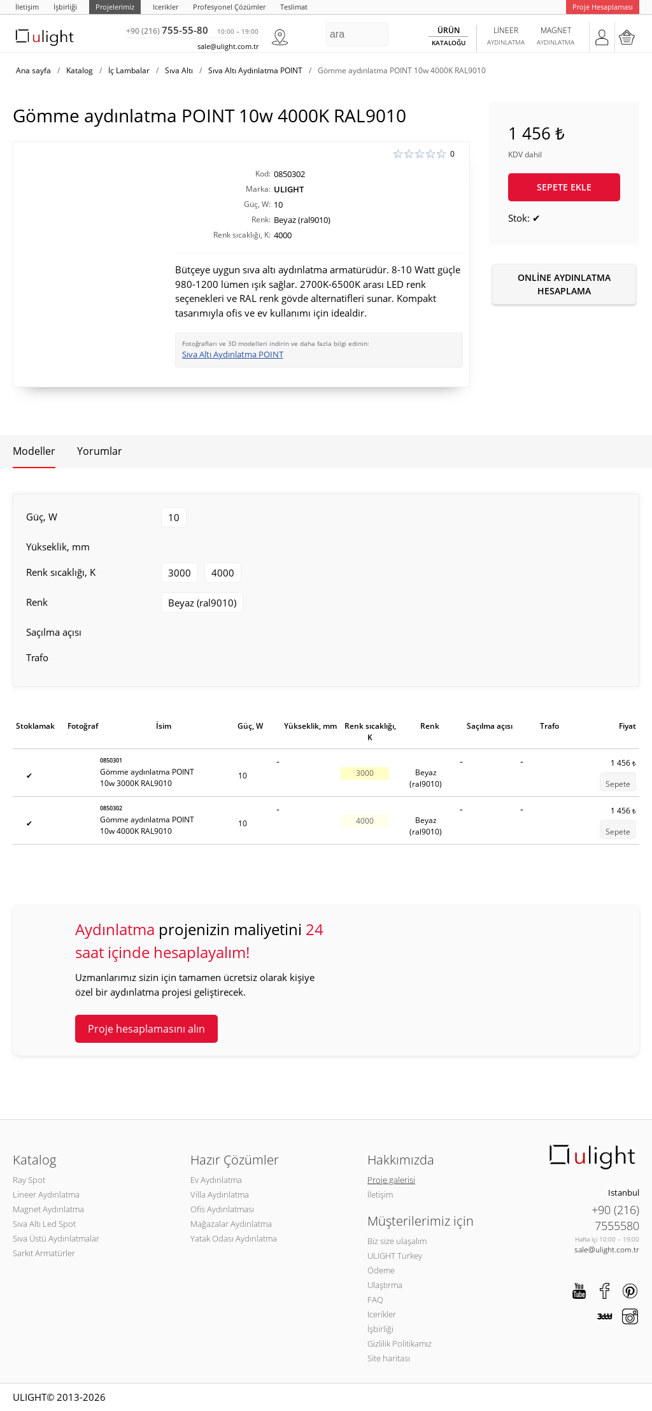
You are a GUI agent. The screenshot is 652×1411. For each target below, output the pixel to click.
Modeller (34, 451)
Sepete (618, 783)
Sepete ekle (564, 187)
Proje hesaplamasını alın (146, 1029)
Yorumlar (99, 451)
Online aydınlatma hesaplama (564, 284)
